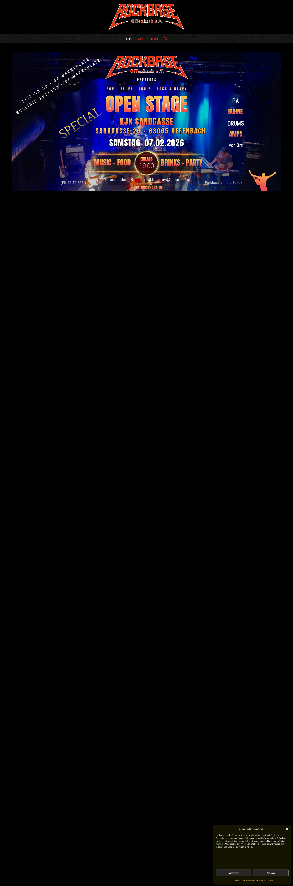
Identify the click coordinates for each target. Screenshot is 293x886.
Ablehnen (271, 873)
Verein (141, 39)
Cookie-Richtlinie (238, 880)
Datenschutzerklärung (254, 880)
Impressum (268, 880)
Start (129, 39)
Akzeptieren (233, 873)
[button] (287, 828)
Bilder (154, 39)
